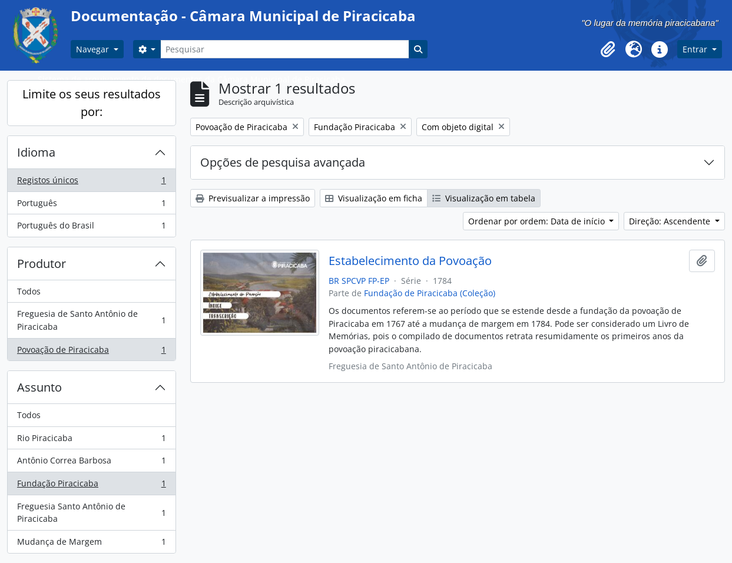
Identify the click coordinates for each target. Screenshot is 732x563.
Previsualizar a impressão (253, 198)
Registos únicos (91, 182)
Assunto (39, 387)
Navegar (93, 49)
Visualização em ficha (373, 198)
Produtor (41, 263)
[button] (608, 49)
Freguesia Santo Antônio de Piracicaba (91, 513)
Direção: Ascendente (671, 221)
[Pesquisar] (284, 49)
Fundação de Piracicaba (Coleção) (429, 293)
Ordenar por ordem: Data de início (537, 221)
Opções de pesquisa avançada (282, 162)
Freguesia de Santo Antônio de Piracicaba (91, 320)
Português (91, 205)
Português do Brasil (91, 228)
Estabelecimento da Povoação (410, 261)
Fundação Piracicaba (91, 486)
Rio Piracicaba (91, 440)
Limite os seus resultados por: (91, 103)
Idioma (36, 152)
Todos (29, 291)
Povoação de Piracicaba (91, 352)
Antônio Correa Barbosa (91, 463)
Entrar (696, 49)
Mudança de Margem (91, 544)
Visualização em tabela (483, 198)
